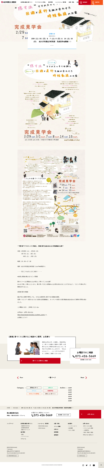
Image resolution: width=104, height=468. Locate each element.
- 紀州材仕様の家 (25, 427)
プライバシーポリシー (88, 434)
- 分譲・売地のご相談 (88, 432)
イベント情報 (57, 426)
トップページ (10, 423)
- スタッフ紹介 (71, 430)
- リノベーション (25, 436)
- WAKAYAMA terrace (43, 426)
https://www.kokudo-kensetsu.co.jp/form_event (30, 315)
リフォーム (23, 438)
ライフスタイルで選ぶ (40, 2)
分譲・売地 (71, 2)
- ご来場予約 (86, 430)
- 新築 (22, 434)
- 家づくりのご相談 (87, 426)
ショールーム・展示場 (60, 2)
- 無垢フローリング (25, 429)
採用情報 (56, 432)
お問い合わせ (86, 423)
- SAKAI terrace (41, 428)
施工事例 (50, 2)
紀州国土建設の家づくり (26, 2)
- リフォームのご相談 (88, 428)
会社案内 (79, 2)
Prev (21, 377)
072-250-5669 (82, 453)
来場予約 (98, 2)
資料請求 (86, 2)
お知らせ (56, 429)
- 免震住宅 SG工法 (25, 426)
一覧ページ (52, 377)
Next (82, 377)
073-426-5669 (85, 356)
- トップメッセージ (72, 426)
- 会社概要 (70, 428)
